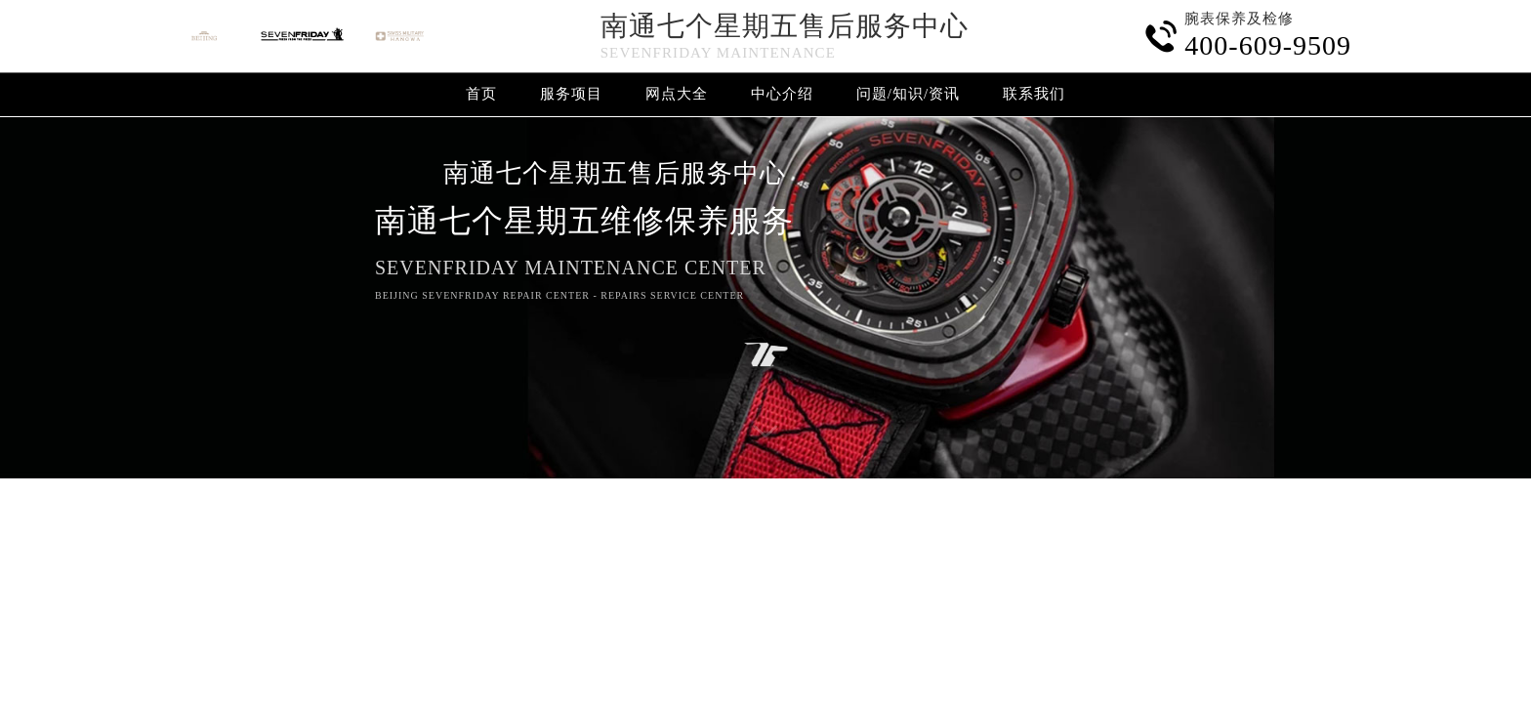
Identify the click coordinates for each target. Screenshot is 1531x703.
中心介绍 (782, 94)
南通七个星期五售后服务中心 (784, 26)
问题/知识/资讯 (908, 94)
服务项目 (571, 94)
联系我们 (1034, 94)
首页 (481, 94)
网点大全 (676, 94)
